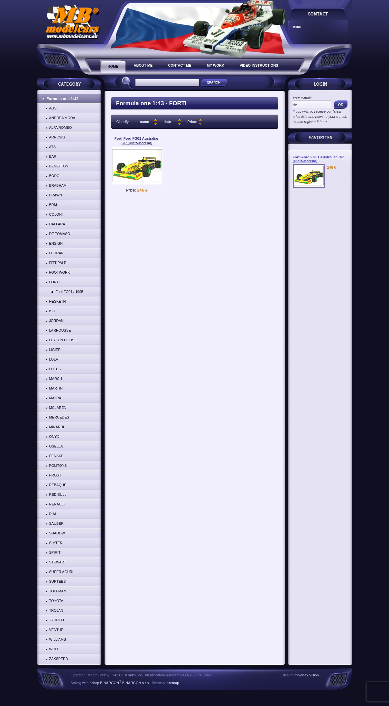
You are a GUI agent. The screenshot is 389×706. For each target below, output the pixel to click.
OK (340, 104)
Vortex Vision (308, 675)
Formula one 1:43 (63, 99)
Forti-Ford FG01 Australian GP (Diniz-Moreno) (137, 140)
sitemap (173, 683)
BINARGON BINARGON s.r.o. (124, 683)
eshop (94, 683)
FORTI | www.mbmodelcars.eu (72, 22)
